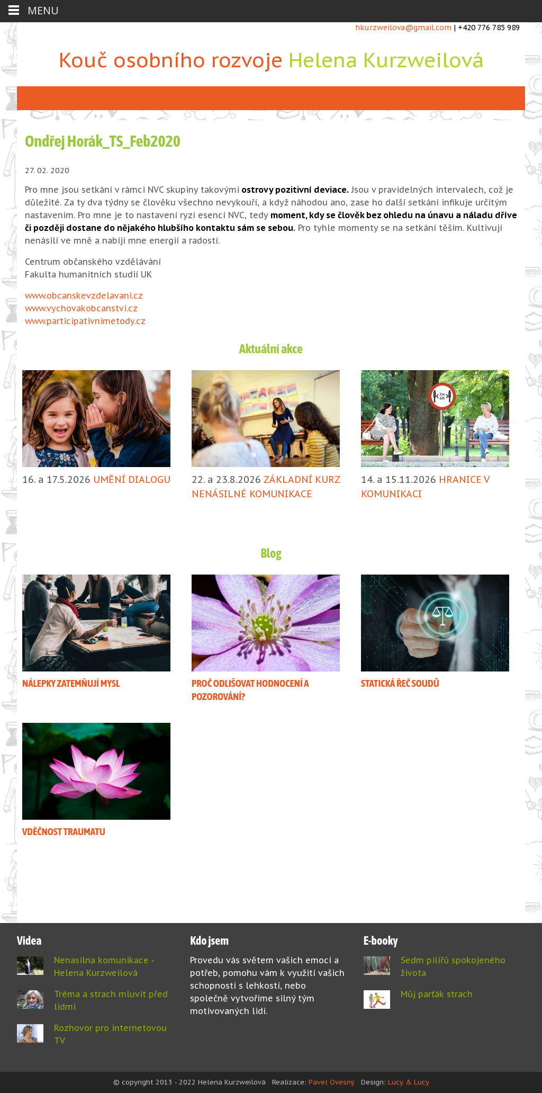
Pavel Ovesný (332, 1082)
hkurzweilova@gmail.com (403, 27)
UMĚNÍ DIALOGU (131, 479)
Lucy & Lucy (408, 1082)
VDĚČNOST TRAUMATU (63, 831)
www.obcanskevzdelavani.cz (84, 295)
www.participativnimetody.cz (85, 321)
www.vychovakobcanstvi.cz (81, 308)
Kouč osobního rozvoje (271, 60)
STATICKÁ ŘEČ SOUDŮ (400, 683)
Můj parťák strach (437, 994)
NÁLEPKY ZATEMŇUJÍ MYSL (71, 683)
